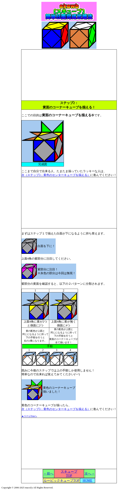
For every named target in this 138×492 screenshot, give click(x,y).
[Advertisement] (69, 75)
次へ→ (89, 473)
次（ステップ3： (32, 409)
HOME (87, 480)
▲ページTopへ (29, 416)
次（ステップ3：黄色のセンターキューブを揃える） (55, 175)
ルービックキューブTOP (61, 480)
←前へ (48, 473)
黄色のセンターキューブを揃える (65, 409)
